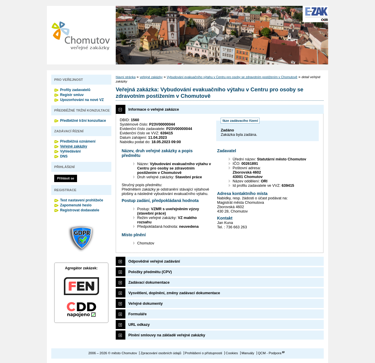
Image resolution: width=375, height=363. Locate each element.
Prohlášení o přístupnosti (203, 353)
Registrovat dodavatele (79, 210)
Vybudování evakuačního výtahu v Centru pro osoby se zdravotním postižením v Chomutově (232, 77)
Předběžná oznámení (78, 141)
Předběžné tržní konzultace (83, 121)
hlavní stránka (126, 77)
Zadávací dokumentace (149, 282)
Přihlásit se (65, 178)
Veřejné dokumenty (145, 303)
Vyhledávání (70, 151)
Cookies (232, 353)
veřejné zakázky (151, 77)
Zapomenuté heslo (75, 205)
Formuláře (137, 314)
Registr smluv (71, 95)
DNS (64, 156)
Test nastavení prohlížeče (81, 200)
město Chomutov (80, 35)
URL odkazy (139, 324)
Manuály (247, 353)
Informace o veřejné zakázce (153, 109)
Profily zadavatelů (75, 90)
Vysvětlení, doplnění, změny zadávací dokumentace (174, 293)
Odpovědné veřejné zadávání (154, 261)
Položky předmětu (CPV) (150, 272)
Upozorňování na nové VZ (82, 100)
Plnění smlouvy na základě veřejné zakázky (166, 335)
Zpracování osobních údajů (161, 353)
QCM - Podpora (270, 353)
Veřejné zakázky (73, 146)
